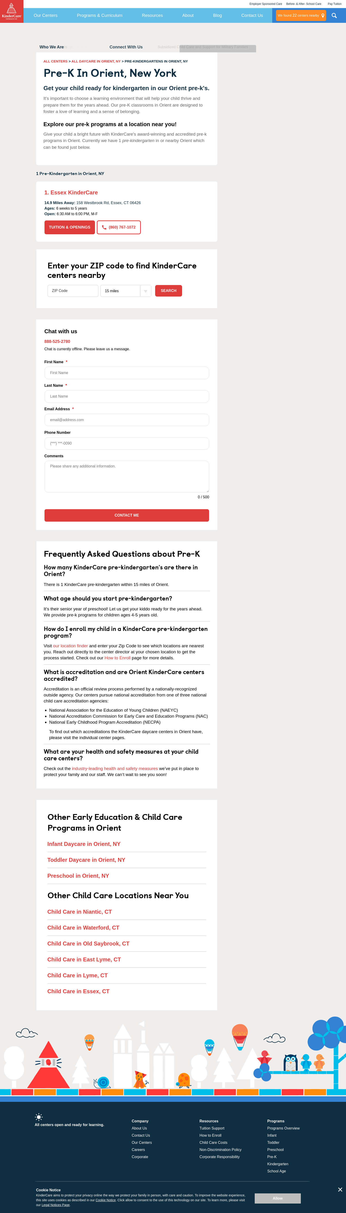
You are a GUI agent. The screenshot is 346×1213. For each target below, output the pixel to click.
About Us (139, 1128)
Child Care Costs (214, 1143)
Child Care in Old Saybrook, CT (88, 943)
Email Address (126, 416)
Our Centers (45, 15)
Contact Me (127, 515)
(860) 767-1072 (119, 227)
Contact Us (252, 15)
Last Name (126, 393)
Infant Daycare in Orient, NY (84, 844)
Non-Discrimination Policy (221, 1150)
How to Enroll (118, 657)
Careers (138, 1150)
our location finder (70, 645)
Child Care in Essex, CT (78, 991)
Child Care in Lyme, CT (77, 975)
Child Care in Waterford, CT (83, 928)
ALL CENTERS (56, 61)
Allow (278, 1198)
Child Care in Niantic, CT (79, 912)
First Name (126, 369)
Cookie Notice (106, 1200)
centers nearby (298, 15)
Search (169, 291)
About (188, 15)
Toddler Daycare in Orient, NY (86, 860)
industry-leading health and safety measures (115, 768)
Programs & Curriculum (99, 15)
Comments (54, 456)
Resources (152, 15)
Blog (217, 15)
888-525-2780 (57, 341)
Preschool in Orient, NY (78, 876)
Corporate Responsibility (220, 1157)
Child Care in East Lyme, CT (84, 959)
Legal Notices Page (56, 1205)
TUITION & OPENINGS (69, 227)
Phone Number (126, 440)
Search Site (334, 17)
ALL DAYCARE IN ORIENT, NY (96, 61)
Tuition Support (212, 1128)
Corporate (140, 1157)
